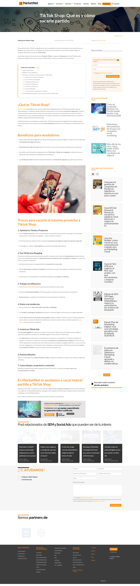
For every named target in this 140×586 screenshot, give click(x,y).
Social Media (57, 551)
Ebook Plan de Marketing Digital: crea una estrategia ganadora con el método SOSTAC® (111, 329)
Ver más (106, 375)
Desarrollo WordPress (41, 555)
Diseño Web (39, 553)
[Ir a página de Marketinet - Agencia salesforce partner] (26, 532)
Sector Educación (77, 553)
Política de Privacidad (106, 73)
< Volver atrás (118, 36)
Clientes (86, 4)
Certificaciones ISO (22, 556)
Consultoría (39, 550)
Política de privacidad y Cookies (75, 585)
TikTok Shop (21, 109)
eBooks (93, 4)
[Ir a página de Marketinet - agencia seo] (100, 532)
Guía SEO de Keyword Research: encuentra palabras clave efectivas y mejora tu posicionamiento (111, 216)
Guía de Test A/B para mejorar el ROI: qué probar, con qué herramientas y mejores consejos (110, 272)
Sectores (68, 4)
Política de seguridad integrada (91, 585)
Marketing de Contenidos (60, 546)
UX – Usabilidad (58, 563)
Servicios (59, 4)
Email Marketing (58, 548)
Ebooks (93, 552)
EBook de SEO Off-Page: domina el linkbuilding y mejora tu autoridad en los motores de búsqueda (111, 302)
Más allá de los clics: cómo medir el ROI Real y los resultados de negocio (114, 150)
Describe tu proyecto (79, 482)
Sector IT (75, 555)
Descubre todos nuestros (104, 383)
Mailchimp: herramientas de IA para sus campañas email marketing (113, 130)
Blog (99, 4)
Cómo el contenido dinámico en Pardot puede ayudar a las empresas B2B (114, 110)
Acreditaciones (21, 554)
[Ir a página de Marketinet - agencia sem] (55, 532)
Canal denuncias (104, 585)
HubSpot (38, 570)
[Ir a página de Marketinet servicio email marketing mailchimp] (85, 532)
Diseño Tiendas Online (41, 558)
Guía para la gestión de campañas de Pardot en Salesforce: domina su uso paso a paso (111, 189)
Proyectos (77, 4)
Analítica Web (57, 560)
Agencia (50, 4)
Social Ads (56, 558)
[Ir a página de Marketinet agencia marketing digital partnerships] (114, 532)
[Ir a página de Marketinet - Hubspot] (41, 532)
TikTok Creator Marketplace (31, 287)
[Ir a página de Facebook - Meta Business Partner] (70, 532)
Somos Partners (21, 551)
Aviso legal (119, 585)
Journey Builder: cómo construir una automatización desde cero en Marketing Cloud (111, 245)
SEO (55, 553)
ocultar (37, 67)
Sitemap (93, 558)
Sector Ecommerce (77, 558)
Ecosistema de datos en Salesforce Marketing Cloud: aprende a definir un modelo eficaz (111, 356)
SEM (55, 556)
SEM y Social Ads (101, 40)
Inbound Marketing (40, 567)
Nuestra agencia (21, 549)
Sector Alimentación (77, 560)
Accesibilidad (112, 585)
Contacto (106, 4)
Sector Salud (76, 550)
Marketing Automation (41, 560)
